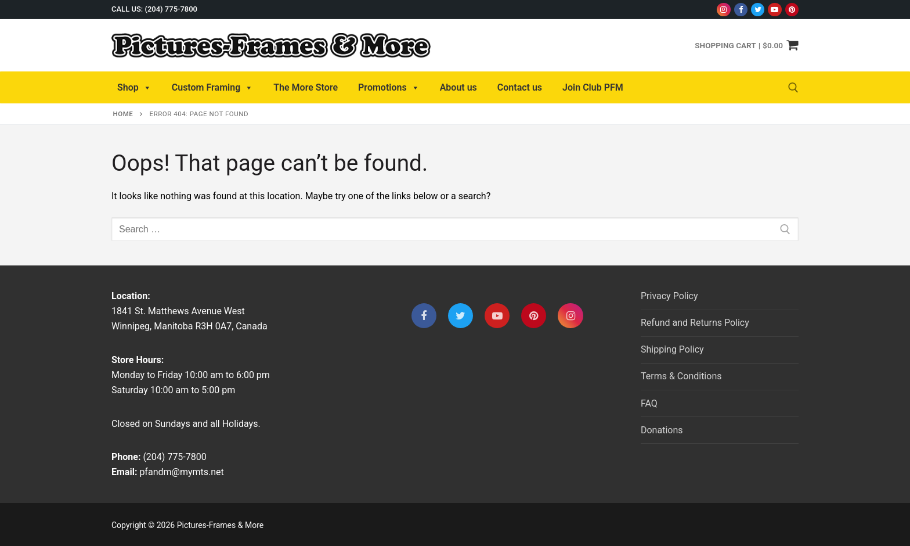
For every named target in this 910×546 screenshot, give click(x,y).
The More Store (305, 87)
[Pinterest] (792, 9)
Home (123, 114)
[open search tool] (793, 87)
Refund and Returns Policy (695, 322)
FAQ (649, 403)
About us (458, 87)
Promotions (389, 87)
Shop (134, 87)
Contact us (519, 87)
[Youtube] (774, 9)
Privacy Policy (669, 295)
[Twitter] (757, 9)
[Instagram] (723, 9)
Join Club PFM (592, 87)
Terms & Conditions (681, 376)
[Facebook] (741, 9)
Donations (662, 430)
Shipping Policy (672, 349)
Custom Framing (213, 87)
